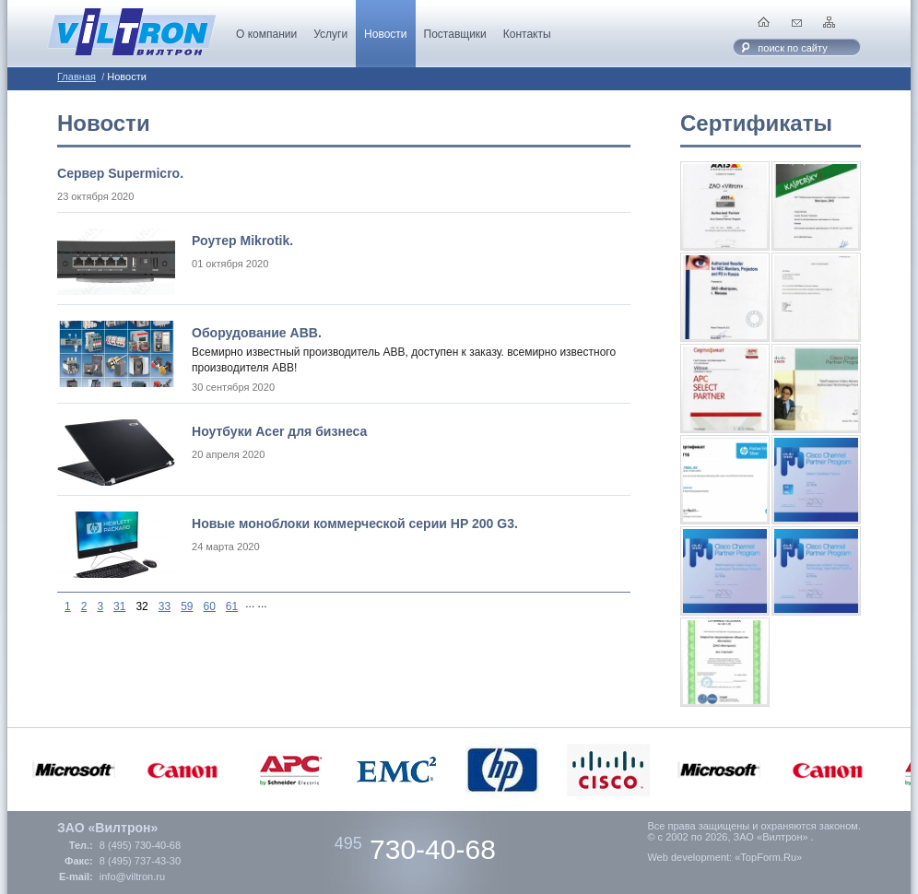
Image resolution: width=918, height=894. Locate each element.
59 (187, 606)
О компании (266, 34)
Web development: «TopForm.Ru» (724, 857)
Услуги (330, 34)
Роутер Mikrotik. (242, 240)
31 (119, 606)
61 (232, 606)
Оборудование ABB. (257, 332)
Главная (76, 76)
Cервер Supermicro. (120, 173)
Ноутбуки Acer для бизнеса (279, 431)
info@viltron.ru (132, 876)
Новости (385, 34)
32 (141, 606)
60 (210, 606)
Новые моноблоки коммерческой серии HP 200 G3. (355, 523)
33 (165, 606)
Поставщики (455, 34)
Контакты (527, 34)
